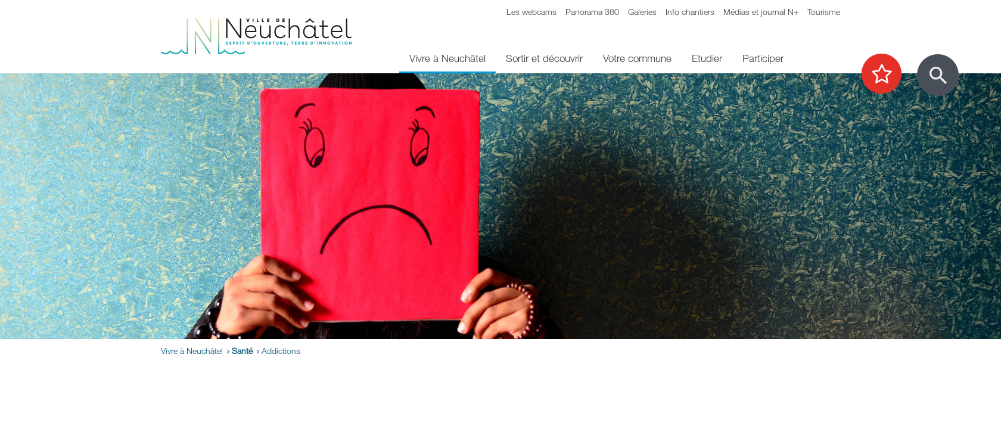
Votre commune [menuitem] (637, 58)
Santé (242, 351)
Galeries (642, 12)
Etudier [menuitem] (707, 58)
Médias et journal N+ (760, 12)
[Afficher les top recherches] (887, 74)
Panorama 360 (592, 12)
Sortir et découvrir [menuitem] (544, 58)
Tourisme (823, 12)
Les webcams (531, 12)
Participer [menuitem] (763, 58)
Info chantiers (690, 12)
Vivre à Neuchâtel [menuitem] (447, 58)
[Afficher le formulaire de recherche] (937, 75)
